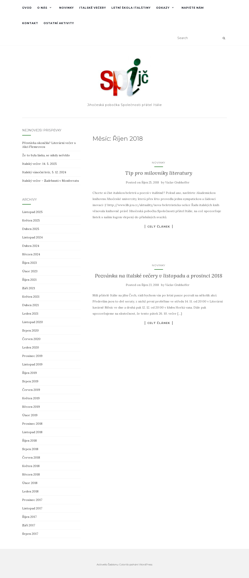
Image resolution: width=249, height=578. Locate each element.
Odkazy (163, 7)
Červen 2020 (31, 339)
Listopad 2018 (32, 432)
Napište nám (193, 7)
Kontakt (30, 23)
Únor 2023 (29, 271)
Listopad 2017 (32, 508)
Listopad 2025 (32, 212)
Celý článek (158, 226)
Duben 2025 (30, 229)
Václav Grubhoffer (177, 182)
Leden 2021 (30, 313)
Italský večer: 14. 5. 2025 (39, 164)
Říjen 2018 (29, 441)
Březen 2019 (31, 407)
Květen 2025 (31, 220)
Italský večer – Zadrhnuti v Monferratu (50, 181)
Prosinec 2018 (32, 424)
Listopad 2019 (32, 364)
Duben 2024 (30, 246)
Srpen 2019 (30, 381)
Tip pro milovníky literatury (158, 173)
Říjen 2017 (29, 517)
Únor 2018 (29, 483)
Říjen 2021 (29, 280)
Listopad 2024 (32, 237)
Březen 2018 (31, 474)
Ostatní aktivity (59, 23)
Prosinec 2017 (32, 500)
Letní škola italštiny (131, 7)
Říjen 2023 (29, 263)
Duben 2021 (30, 305)
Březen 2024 (31, 254)
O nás (42, 7)
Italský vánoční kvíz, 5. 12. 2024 (44, 172)
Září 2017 (28, 525)
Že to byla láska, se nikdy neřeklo (46, 155)
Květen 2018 (31, 466)
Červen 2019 (31, 390)
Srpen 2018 (30, 449)
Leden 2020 (30, 347)
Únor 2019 (29, 415)
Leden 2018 (30, 491)
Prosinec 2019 (32, 356)
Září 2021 (28, 288)
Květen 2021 (30, 297)
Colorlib (124, 564)
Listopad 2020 (32, 322)
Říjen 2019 (29, 373)
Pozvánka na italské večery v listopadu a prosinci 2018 (158, 275)
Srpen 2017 (30, 534)
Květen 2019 (31, 398)
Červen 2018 (31, 457)
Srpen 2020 (30, 330)
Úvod (27, 7)
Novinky (66, 7)
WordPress (145, 564)
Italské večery (92, 7)
